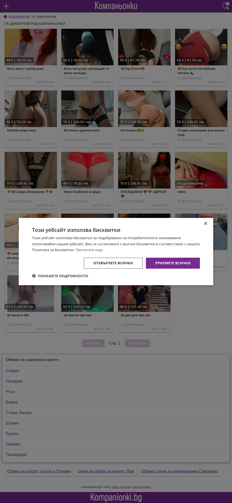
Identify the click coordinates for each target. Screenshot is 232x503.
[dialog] (116, 251)
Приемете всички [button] (173, 263)
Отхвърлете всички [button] (113, 263)
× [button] (205, 223)
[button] (60, 276)
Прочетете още (89, 249)
